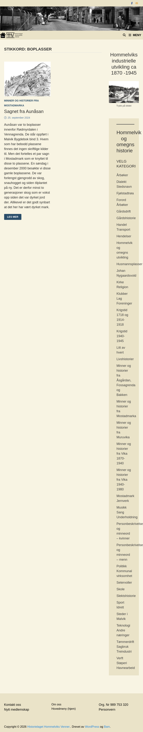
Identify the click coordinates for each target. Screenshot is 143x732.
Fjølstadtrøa (125, 193)
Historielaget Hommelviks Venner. (48, 726)
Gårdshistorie (126, 218)
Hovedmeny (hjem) (63, 708)
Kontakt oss (12, 704)
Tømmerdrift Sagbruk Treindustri (125, 646)
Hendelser (123, 236)
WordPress (92, 726)
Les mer (13, 217)
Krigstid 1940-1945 (121, 336)
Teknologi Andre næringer (123, 630)
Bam (107, 726)
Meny (135, 35)
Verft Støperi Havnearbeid (125, 663)
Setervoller (124, 582)
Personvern (107, 709)
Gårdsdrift (123, 211)
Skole (120, 589)
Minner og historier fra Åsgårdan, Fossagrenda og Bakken (125, 380)
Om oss (56, 704)
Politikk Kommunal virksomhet (124, 571)
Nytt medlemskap (16, 709)
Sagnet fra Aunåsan (24, 111)
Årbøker (122, 175)
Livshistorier (125, 359)
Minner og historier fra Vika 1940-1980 (123, 479)
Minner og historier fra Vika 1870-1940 (123, 453)
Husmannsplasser (129, 264)
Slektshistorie (126, 596)
